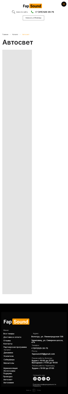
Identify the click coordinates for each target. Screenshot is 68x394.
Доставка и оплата (12, 337)
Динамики (8, 353)
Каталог (15, 34)
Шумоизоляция (10, 368)
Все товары (8, 334)
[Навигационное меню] (64, 4)
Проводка (7, 376)
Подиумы (7, 373)
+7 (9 (37, 12)
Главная (5, 34)
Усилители (9, 356)
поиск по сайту (22, 12)
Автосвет (25, 34)
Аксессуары (9, 371)
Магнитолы (9, 363)
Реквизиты (37, 386)
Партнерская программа (15, 347)
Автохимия (8, 382)
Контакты (7, 344)
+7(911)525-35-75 (39, 348)
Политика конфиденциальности (44, 384)
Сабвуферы (9, 359)
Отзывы (7, 340)
